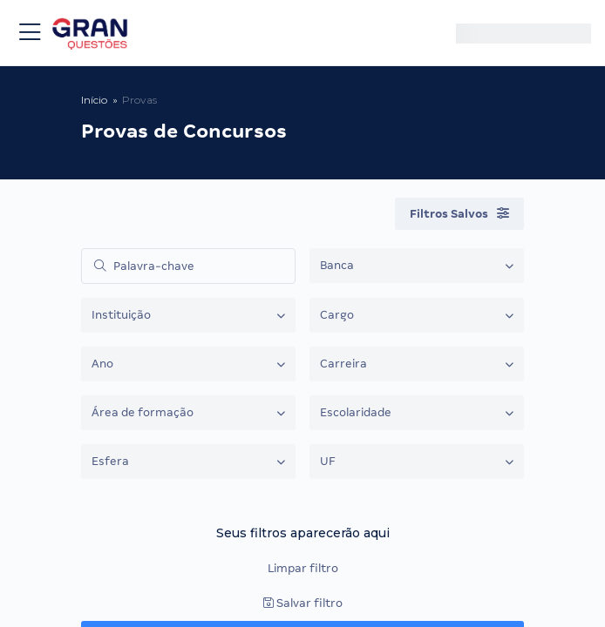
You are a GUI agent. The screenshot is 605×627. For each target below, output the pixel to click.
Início (94, 99)
